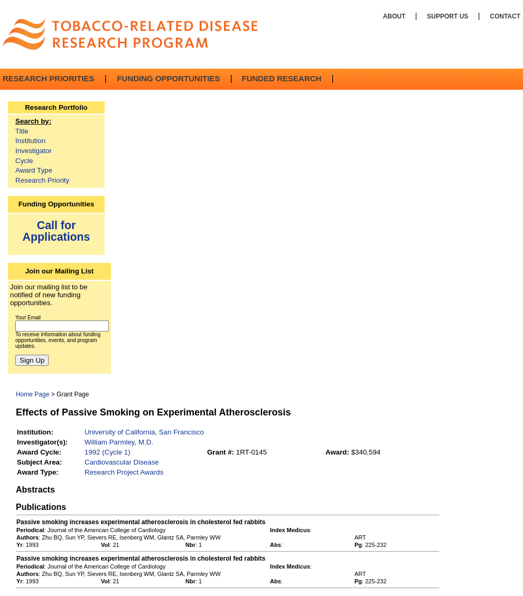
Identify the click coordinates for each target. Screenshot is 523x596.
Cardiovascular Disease (122, 462)
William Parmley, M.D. (119, 442)
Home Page (32, 394)
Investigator (33, 151)
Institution (30, 141)
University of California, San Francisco (144, 432)
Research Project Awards (124, 472)
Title (22, 131)
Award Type (33, 170)
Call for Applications (56, 231)
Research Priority (42, 180)
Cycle (24, 161)
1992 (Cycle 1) (107, 452)
